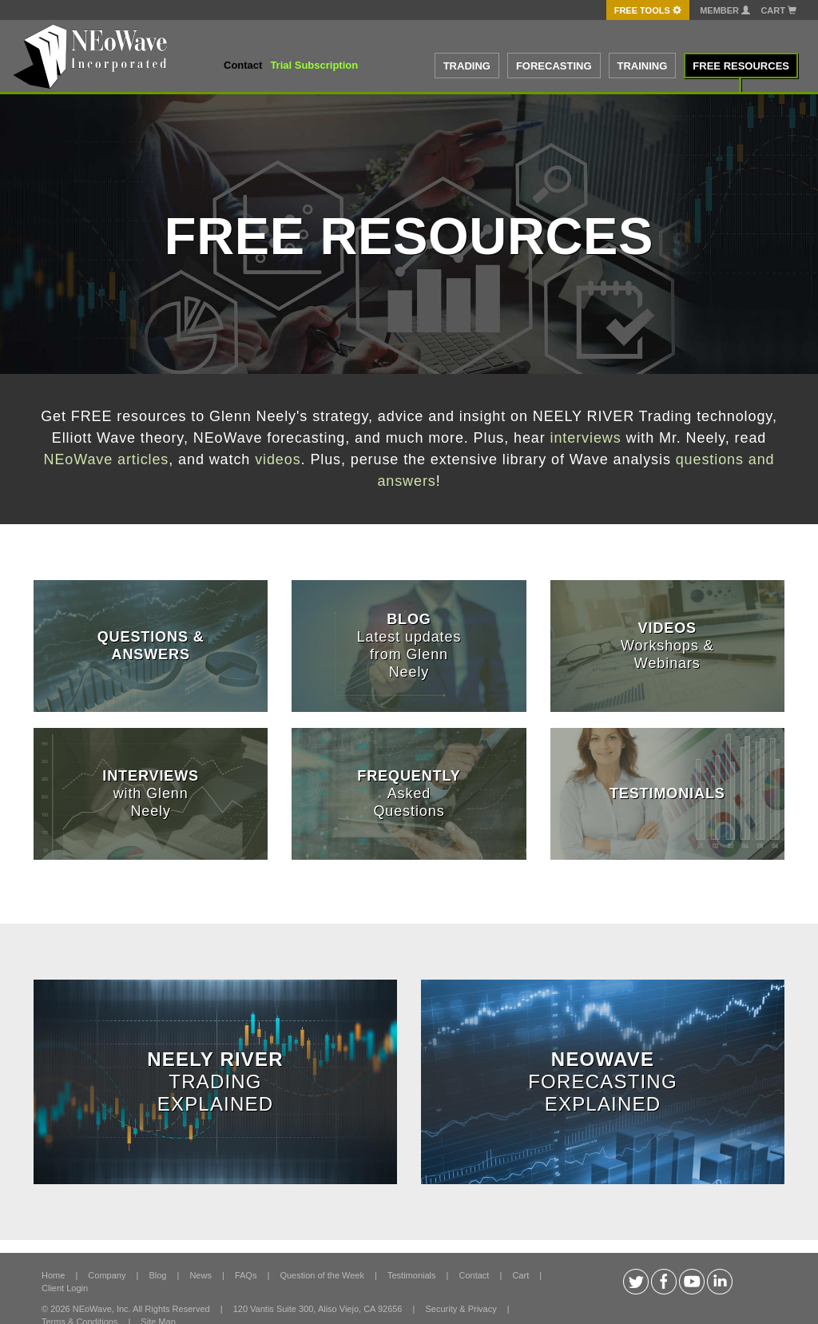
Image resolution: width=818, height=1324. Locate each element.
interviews (585, 438)
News (200, 1275)
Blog (157, 1275)
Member (725, 10)
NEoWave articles (106, 459)
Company (106, 1275)
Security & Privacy (460, 1309)
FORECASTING (554, 66)
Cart (778, 10)
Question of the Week (322, 1275)
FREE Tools (647, 10)
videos (277, 459)
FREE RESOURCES (741, 66)
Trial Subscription (314, 65)
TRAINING (642, 66)
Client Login (65, 1288)
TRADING (466, 66)
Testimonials (411, 1275)
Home (53, 1275)
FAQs (246, 1275)
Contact (243, 65)
